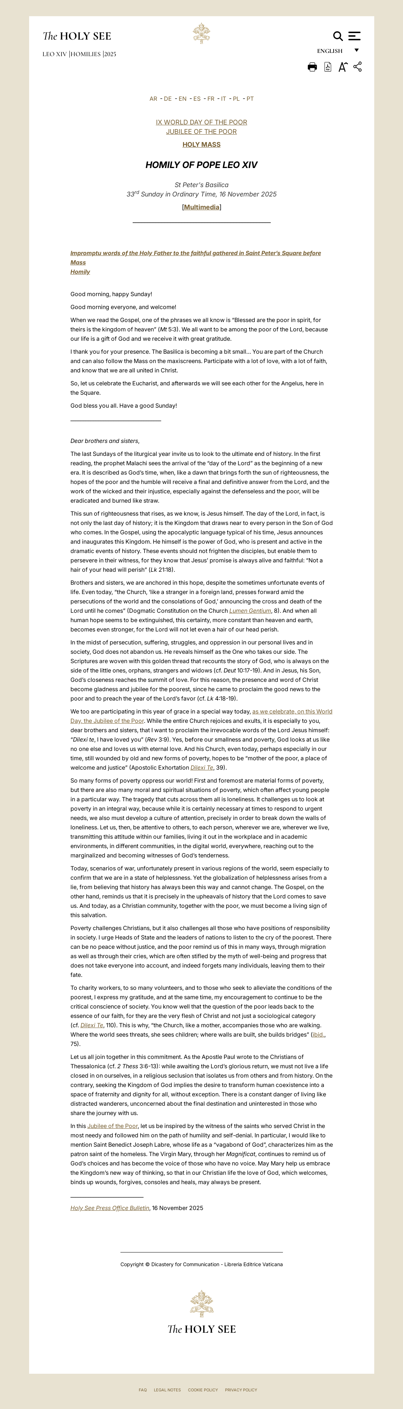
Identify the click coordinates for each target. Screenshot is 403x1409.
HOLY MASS (202, 144)
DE (168, 98)
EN (183, 98)
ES (197, 98)
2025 (110, 54)
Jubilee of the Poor (112, 1125)
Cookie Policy (203, 1389)
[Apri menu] (354, 36)
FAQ (143, 1389)
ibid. (318, 1034)
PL (236, 98)
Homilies (86, 54)
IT (223, 98)
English (333, 53)
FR (210, 98)
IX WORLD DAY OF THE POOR (201, 122)
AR (153, 98)
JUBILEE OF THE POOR (201, 131)
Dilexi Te (202, 767)
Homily (80, 271)
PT (250, 98)
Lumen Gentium (250, 610)
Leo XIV (55, 54)
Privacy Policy (241, 1389)
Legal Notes (167, 1389)
